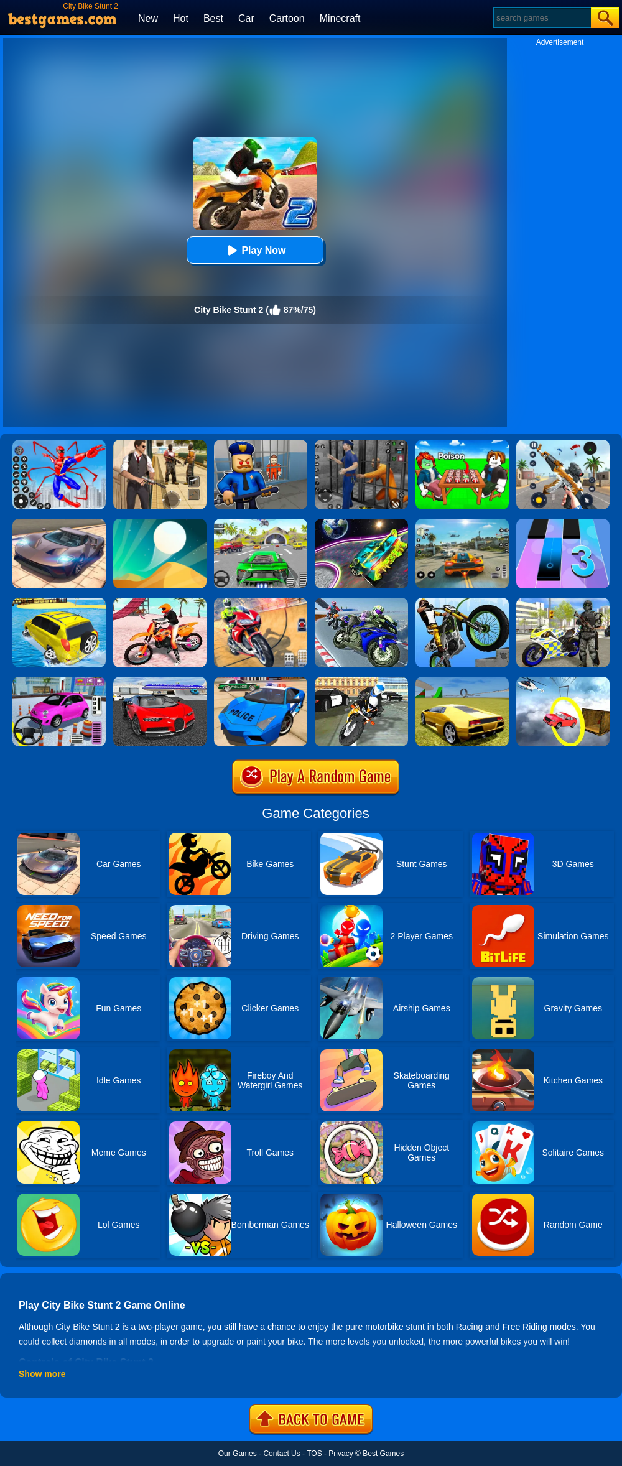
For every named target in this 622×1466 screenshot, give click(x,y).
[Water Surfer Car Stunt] (59, 602)
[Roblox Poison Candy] (462, 444)
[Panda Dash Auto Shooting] (563, 444)
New (148, 18)
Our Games (237, 1453)
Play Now (254, 250)
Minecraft (340, 18)
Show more (42, 1374)
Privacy (340, 1453)
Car (246, 18)
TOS (314, 1453)
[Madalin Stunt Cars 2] (462, 681)
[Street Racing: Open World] (462, 523)
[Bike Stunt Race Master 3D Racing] (361, 602)
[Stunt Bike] (462, 602)
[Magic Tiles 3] (563, 523)
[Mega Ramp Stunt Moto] (260, 602)
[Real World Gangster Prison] (361, 444)
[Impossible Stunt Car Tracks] (563, 681)
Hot (180, 18)
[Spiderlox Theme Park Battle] (59, 444)
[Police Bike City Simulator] (563, 602)
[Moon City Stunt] (361, 523)
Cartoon (287, 18)
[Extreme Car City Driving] (260, 523)
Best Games (383, 1453)
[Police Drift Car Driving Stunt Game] (260, 681)
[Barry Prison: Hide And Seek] (260, 444)
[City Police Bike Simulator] (361, 681)
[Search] (541, 17)
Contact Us (281, 1453)
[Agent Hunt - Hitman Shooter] (160, 444)
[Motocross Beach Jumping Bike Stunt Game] (160, 602)
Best (213, 18)
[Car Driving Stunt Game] (160, 681)
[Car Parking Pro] (59, 681)
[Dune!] (160, 523)
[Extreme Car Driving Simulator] (59, 523)
